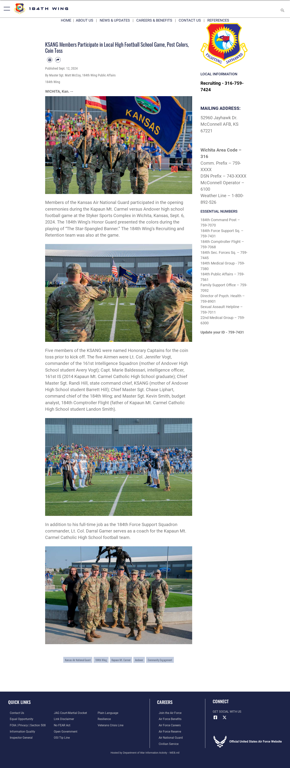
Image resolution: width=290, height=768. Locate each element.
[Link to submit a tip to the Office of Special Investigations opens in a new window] (61, 737)
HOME (66, 20)
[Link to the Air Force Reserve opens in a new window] (168, 731)
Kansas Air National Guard (78, 660)
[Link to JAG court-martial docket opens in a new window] (69, 713)
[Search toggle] (283, 9)
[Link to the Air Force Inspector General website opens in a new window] (19, 737)
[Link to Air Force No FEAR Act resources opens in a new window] (61, 725)
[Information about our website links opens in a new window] (63, 719)
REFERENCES (218, 20)
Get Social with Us (227, 711)
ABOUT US (84, 20)
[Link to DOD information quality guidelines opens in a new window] (20, 731)
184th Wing (101, 660)
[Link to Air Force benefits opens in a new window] (168, 719)
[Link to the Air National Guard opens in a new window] (169, 737)
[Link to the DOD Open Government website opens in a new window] (65, 731)
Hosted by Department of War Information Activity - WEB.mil (145, 752)
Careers (165, 702)
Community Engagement (160, 660)
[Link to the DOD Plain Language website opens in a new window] (108, 713)
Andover (139, 660)
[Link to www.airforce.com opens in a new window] (168, 713)
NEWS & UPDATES (115, 20)
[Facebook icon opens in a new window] (215, 717)
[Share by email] (57, 59)
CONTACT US (190, 20)
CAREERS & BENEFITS (154, 20)
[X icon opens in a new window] (224, 717)
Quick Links (19, 702)
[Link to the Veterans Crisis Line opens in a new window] (111, 725)
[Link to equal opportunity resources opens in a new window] (20, 719)
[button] (6, 9)
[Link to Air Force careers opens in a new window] (168, 725)
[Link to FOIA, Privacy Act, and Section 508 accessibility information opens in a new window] (26, 725)
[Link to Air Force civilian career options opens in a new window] (167, 743)
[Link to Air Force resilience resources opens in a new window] (104, 719)
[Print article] (49, 59)
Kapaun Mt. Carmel (121, 660)
